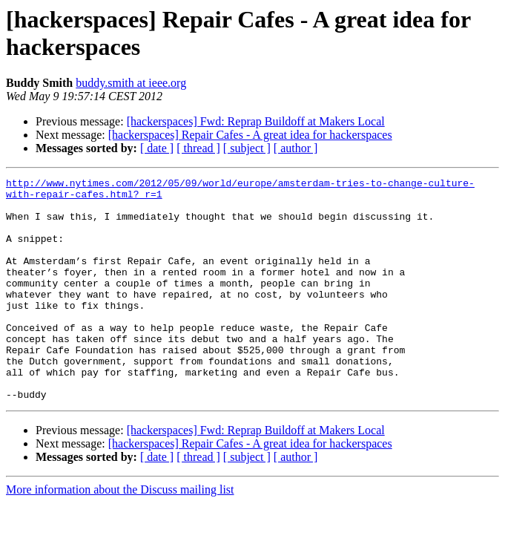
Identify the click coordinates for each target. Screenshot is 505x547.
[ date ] (157, 148)
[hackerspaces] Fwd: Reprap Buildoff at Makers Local (256, 121)
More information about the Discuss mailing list (120, 534)
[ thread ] (198, 148)
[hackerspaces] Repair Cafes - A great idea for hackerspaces (250, 134)
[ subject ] (247, 148)
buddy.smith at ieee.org (131, 82)
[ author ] (296, 148)
